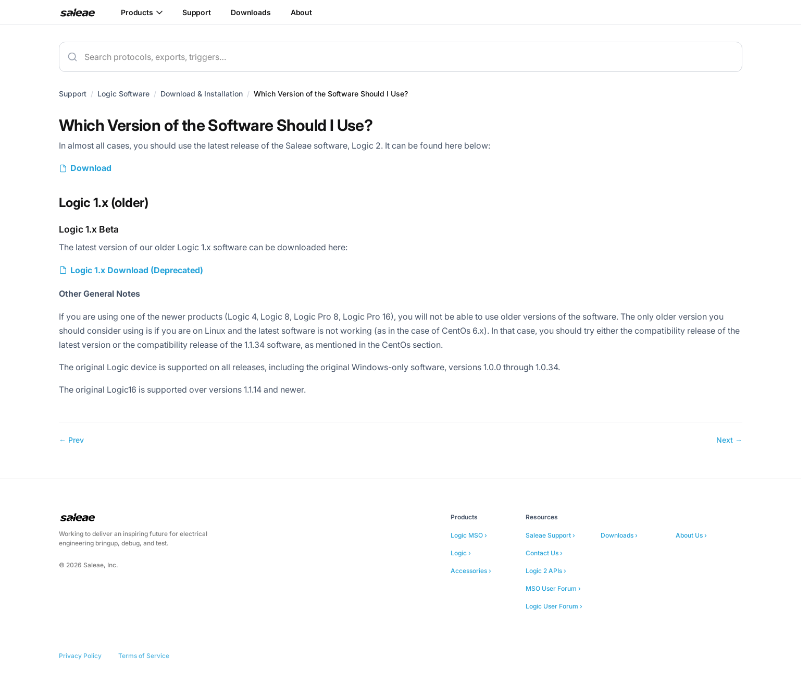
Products (142, 12)
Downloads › (619, 535)
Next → (729, 439)
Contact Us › (544, 553)
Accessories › (471, 571)
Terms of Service (143, 656)
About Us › (691, 535)
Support (196, 12)
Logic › (461, 553)
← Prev (71, 439)
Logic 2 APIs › (546, 571)
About (301, 12)
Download (90, 168)
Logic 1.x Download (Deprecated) (136, 270)
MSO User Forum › (553, 588)
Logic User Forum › (554, 606)
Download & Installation (201, 93)
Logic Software (123, 93)
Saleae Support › (550, 535)
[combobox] (400, 57)
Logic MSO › (469, 535)
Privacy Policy (80, 656)
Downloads (251, 12)
